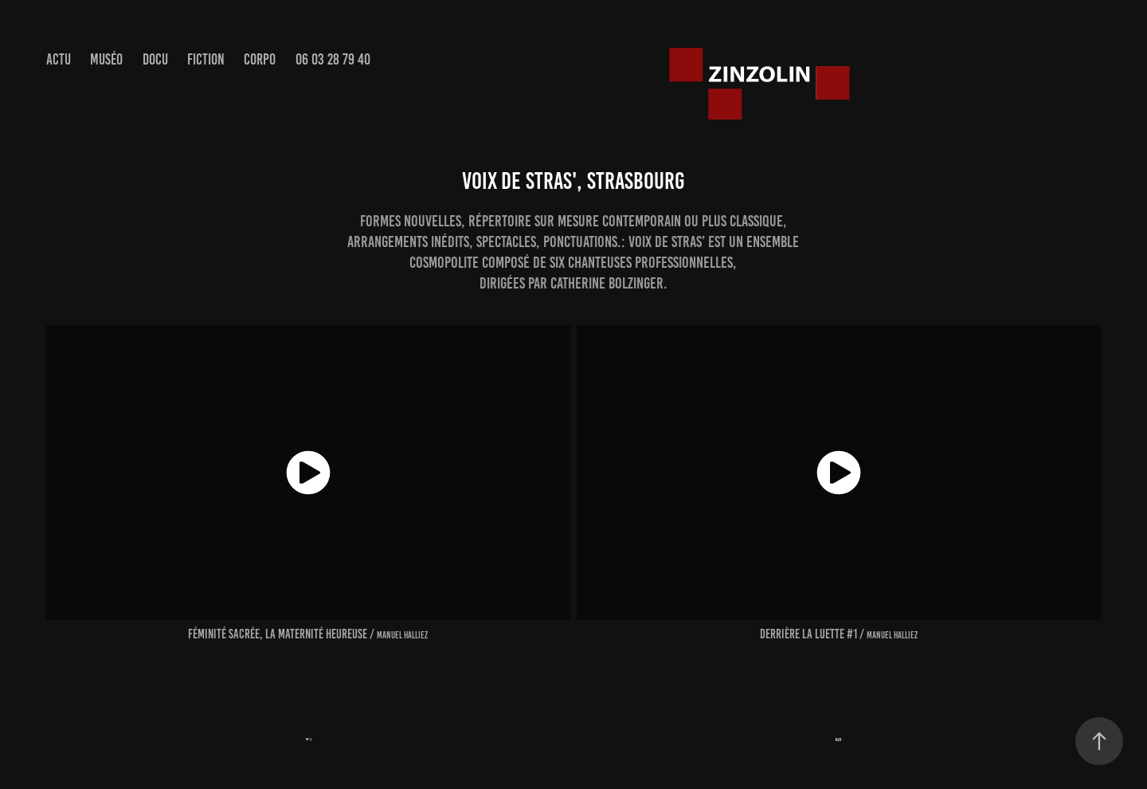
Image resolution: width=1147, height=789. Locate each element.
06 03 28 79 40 (333, 59)
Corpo (260, 59)
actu (58, 59)
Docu (155, 59)
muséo (106, 59)
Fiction (206, 59)
